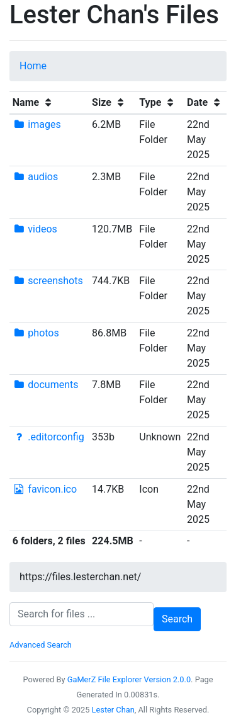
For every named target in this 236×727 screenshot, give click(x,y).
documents (46, 385)
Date (205, 102)
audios (35, 177)
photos (36, 333)
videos (35, 229)
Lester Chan (113, 709)
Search (177, 619)
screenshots (48, 281)
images (37, 124)
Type (158, 102)
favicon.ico (45, 489)
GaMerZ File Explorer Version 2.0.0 (129, 679)
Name (34, 102)
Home (33, 66)
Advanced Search (40, 645)
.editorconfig (48, 437)
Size (109, 102)
